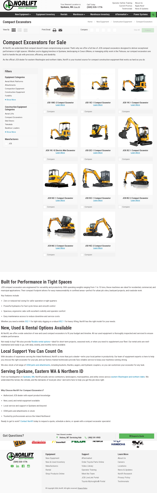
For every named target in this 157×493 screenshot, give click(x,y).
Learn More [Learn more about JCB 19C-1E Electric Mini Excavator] (60, 153)
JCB (10, 144)
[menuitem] (22, 14)
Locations (122, 466)
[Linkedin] (17, 466)
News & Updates (141, 9)
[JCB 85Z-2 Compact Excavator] (135, 179)
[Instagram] (28, 466)
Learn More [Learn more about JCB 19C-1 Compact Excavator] (135, 105)
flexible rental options (40, 342)
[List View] (20, 30)
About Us (139, 3)
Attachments (10, 85)
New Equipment (23, 14)
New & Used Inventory (55, 462)
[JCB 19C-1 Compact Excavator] (135, 84)
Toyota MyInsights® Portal (93, 481)
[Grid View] (14, 30)
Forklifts (8, 96)
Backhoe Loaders (12, 128)
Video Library (87, 466)
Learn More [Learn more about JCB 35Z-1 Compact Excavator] (135, 153)
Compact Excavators (144, 22)
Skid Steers (9, 121)
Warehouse (79, 14)
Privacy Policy (124, 477)
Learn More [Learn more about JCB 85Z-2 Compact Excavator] (135, 200)
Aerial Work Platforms (14, 81)
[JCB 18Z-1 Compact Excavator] (98, 84)
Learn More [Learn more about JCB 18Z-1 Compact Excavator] (98, 105)
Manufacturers (52, 466)
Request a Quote (136, 436)
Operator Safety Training (122, 3)
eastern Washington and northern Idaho (128, 377)
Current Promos (125, 6)
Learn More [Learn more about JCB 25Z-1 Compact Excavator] (98, 153)
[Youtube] (12, 466)
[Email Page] (60, 30)
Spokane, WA (67, 7)
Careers (121, 462)
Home (90, 22)
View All (77, 7)
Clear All (137, 30)
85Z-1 (62, 321)
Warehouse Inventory (100, 14)
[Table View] (26, 30)
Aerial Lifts (9, 114)
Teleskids (9, 124)
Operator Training (89, 470)
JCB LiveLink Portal (90, 477)
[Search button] (153, 14)
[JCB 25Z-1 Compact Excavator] (98, 131)
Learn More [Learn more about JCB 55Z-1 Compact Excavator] (98, 200)
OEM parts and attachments (38, 365)
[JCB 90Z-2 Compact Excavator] (98, 227)
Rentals (64, 14)
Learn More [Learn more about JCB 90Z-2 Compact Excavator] (98, 248)
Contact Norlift (26, 421)
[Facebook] (23, 466)
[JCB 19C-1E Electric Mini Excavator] (60, 131)
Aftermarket (121, 14)
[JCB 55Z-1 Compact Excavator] (98, 179)
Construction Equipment (122, 22)
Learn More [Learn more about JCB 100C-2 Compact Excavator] (60, 105)
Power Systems (141, 14)
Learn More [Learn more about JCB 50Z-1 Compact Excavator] (60, 200)
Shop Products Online (55, 474)
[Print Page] (54, 30)
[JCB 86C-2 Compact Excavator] (60, 227)
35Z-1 (27, 321)
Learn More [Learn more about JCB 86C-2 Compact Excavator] (60, 248)
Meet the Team (88, 474)
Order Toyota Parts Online (93, 462)
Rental (48, 470)
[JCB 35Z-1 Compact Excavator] (135, 131)
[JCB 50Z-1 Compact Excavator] (60, 179)
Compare (148, 30)
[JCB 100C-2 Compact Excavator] (60, 84)
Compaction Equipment (14, 89)
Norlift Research (125, 474)
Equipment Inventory (45, 14)
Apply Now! (139, 6)
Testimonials (127, 9)
